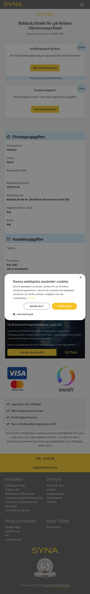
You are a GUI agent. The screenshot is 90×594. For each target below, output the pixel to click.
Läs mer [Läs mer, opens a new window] (31, 297)
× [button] (80, 277)
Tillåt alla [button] (64, 306)
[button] (23, 314)
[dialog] (45, 297)
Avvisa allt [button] (36, 306)
